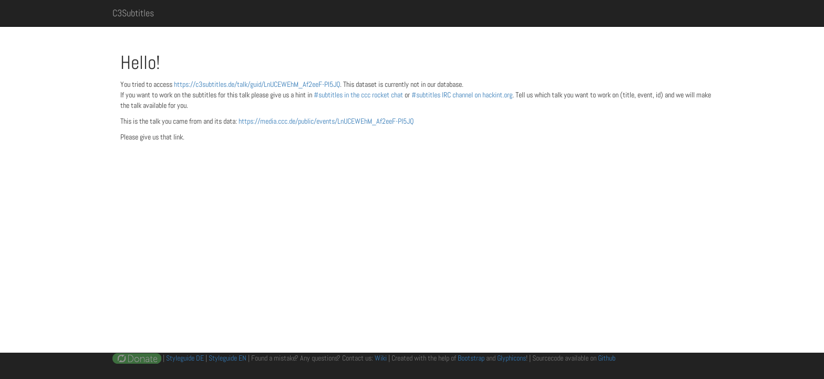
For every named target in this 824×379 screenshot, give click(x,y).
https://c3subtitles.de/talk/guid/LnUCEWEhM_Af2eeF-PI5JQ (257, 84)
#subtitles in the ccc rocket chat (359, 94)
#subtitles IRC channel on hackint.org (461, 94)
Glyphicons (511, 358)
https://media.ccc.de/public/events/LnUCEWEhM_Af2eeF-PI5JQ (326, 121)
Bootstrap (471, 358)
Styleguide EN (227, 358)
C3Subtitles (133, 13)
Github (606, 358)
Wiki (381, 358)
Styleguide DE (185, 358)
